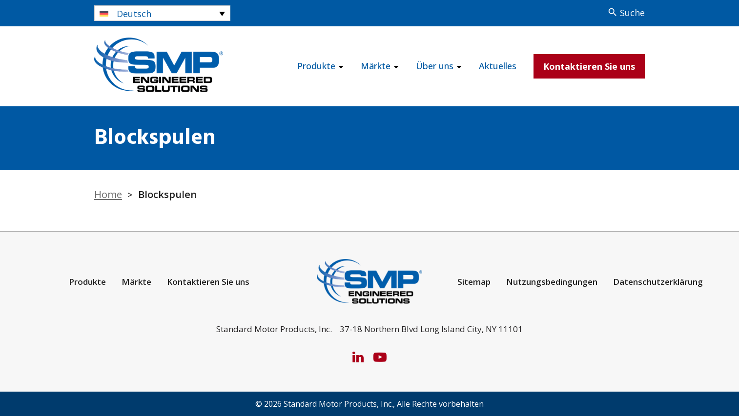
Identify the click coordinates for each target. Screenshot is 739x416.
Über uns (434, 66)
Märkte (375, 66)
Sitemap (474, 281)
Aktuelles (497, 66)
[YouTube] (380, 357)
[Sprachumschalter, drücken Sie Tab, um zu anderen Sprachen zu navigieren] (162, 13)
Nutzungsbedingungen (551, 281)
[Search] (626, 13)
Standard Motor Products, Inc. (338, 403)
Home (108, 194)
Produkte (316, 66)
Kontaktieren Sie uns (589, 66)
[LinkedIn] (358, 357)
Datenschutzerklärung (658, 281)
